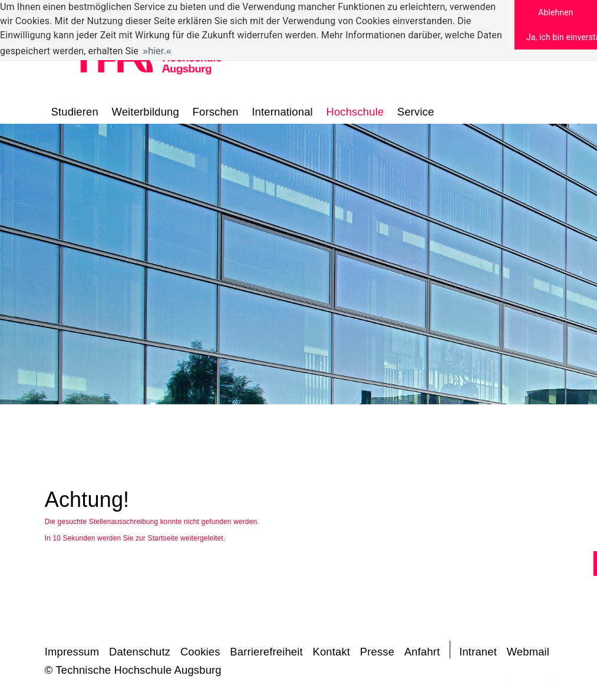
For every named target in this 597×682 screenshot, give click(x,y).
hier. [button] (157, 51)
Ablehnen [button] (555, 12)
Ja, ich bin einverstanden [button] (561, 37)
